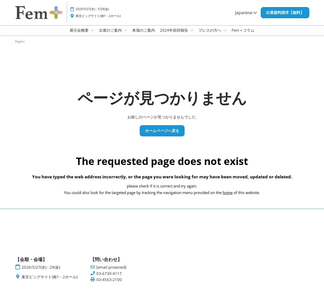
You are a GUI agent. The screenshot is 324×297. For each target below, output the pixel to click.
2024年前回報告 (174, 34)
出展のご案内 (111, 34)
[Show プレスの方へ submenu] (225, 35)
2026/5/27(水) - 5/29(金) (92, 14)
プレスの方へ (210, 34)
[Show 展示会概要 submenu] (92, 35)
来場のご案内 (143, 34)
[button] (285, 17)
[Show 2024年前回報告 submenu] (191, 35)
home (227, 197)
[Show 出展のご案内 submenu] (125, 35)
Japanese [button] (246, 17)
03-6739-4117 (109, 278)
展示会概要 (80, 34)
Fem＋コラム (243, 34)
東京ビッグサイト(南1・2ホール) (98, 20)
